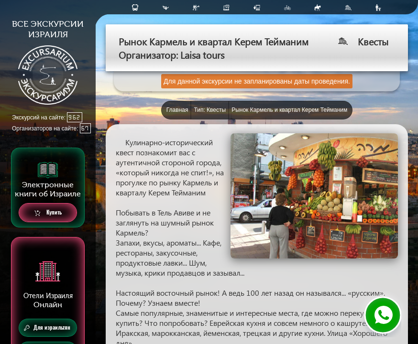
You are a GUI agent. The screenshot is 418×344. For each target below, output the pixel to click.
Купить (48, 213)
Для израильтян (47, 328)
